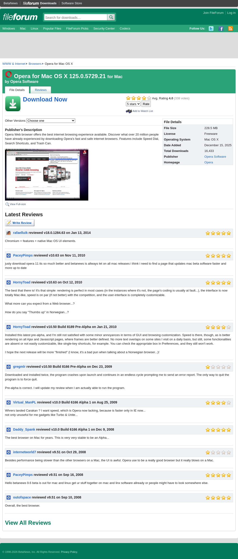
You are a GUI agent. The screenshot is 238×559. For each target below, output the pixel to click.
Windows (8, 28)
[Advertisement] (119, 45)
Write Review (20, 222)
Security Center (104, 28)
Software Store (72, 3)
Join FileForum (213, 13)
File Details (17, 90)
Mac (23, 28)
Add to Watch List (143, 111)
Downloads (48, 3)
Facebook (220, 28)
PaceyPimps (23, 255)
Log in (231, 13)
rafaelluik (20, 233)
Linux (34, 28)
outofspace (22, 497)
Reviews (41, 90)
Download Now (45, 99)
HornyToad (21, 282)
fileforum (20, 16)
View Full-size (18, 204)
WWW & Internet (13, 63)
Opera (208, 162)
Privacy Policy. (69, 551)
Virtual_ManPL (24, 402)
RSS (230, 28)
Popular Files (52, 28)
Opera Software (24, 82)
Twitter (211, 28)
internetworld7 (24, 452)
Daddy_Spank (24, 429)
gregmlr (19, 366)
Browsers (35, 63)
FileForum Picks (77, 28)
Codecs (125, 28)
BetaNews (11, 3)
